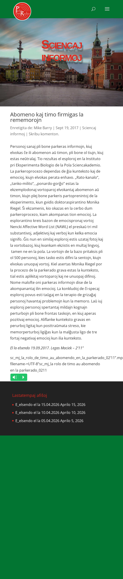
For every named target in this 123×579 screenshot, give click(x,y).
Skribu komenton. (44, 133)
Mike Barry (43, 127)
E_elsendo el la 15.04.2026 (37, 404)
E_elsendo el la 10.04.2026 (37, 412)
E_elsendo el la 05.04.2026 (37, 420)
